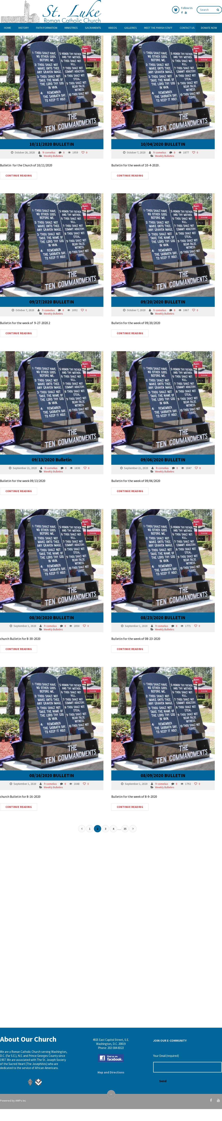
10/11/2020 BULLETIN (51, 144)
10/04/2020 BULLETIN (157, 144)
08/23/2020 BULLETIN (157, 601)
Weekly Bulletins (53, 156)
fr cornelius (49, 152)
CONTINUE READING (18, 175)
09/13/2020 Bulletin (52, 449)
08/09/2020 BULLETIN (157, 754)
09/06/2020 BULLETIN (157, 449)
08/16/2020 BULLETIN (51, 754)
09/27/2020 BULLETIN (51, 297)
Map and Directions (111, 1072)
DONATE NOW (209, 28)
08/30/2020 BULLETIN (51, 601)
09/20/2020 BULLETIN (157, 297)
